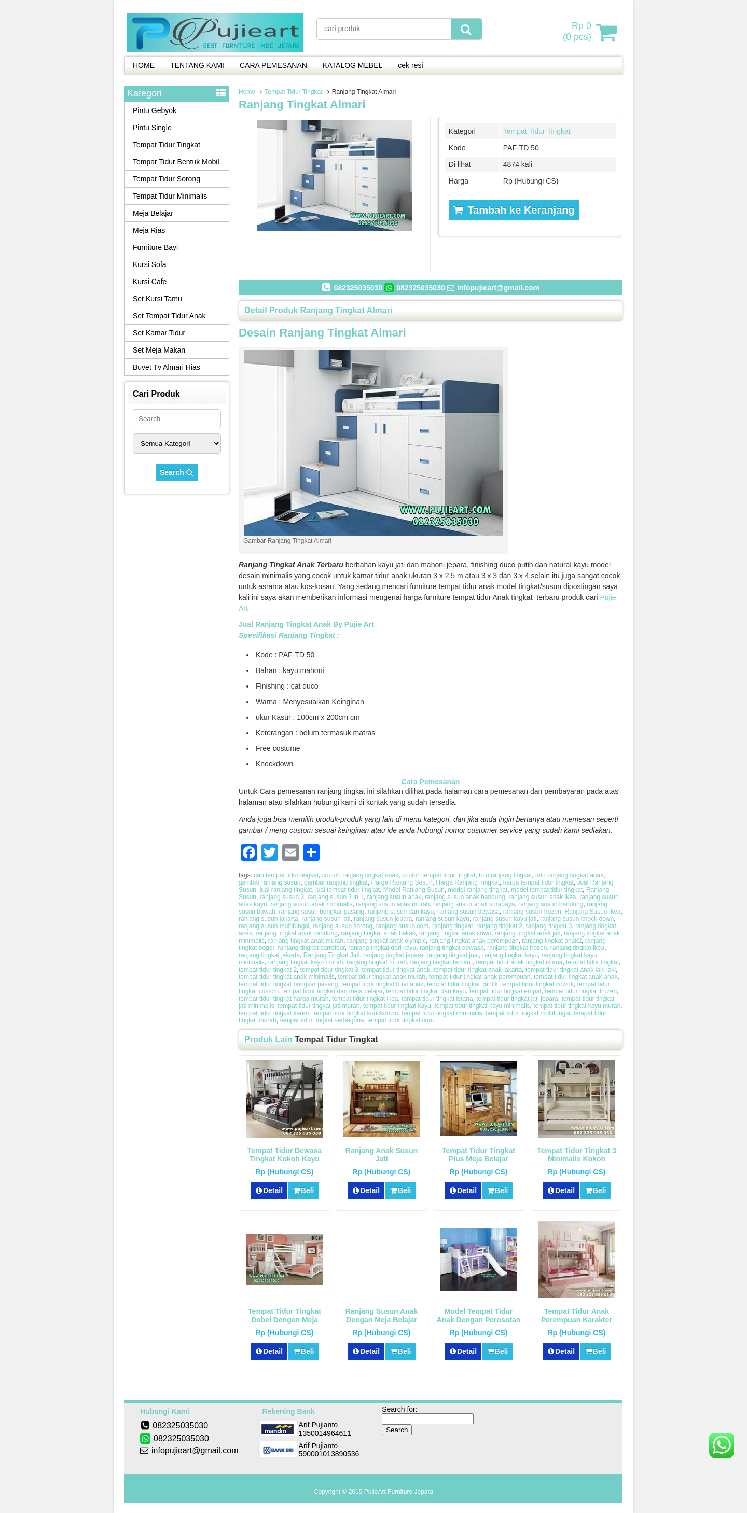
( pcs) (578, 32)
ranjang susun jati (325, 918)
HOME (144, 65)
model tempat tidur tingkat (547, 889)
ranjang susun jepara (383, 918)
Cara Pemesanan (431, 782)
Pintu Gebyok (154, 110)
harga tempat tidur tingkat (538, 882)
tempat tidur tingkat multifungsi (528, 1013)
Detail (269, 1190)
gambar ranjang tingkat (336, 882)
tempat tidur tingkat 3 (329, 969)
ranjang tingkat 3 (549, 926)
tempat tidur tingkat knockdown (355, 1013)
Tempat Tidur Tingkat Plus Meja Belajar (478, 1154)
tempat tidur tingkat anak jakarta (478, 969)
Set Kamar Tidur (159, 333)
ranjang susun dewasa (468, 911)
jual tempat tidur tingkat (347, 889)
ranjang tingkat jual (452, 955)
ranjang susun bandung (550, 904)
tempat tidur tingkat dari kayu (426, 991)
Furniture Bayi (155, 247)
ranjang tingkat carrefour (311, 947)
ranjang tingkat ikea (577, 947)
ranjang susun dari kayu (401, 911)
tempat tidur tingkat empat (505, 991)
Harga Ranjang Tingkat (468, 882)
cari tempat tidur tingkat (286, 875)
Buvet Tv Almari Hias (166, 367)
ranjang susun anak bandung (465, 897)
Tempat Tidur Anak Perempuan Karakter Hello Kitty (576, 1319)
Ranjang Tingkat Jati (331, 955)
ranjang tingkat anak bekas (378, 933)
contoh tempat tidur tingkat (438, 875)
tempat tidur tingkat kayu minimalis (482, 1006)
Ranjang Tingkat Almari (302, 104)
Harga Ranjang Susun (402, 882)
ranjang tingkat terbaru (441, 962)
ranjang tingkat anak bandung (297, 933)
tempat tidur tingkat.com (400, 1020)
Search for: (399, 1409)
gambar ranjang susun (269, 882)
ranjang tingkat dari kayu (382, 947)
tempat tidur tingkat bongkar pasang (288, 984)
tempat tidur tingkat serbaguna (322, 1020)
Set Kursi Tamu (157, 299)
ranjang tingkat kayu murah (305, 962)
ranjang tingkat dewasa (451, 947)
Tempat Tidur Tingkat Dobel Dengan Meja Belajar (284, 1319)
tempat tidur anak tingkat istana (519, 962)
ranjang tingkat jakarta (269, 955)
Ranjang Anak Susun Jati (381, 1154)
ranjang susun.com (402, 926)
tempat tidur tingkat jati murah (318, 1006)
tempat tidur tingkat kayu (397, 1006)
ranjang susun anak (394, 897)
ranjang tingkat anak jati (528, 933)
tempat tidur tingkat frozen (581, 991)
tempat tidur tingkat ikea (365, 998)
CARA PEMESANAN (273, 65)
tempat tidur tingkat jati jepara (517, 998)
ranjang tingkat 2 (499, 926)
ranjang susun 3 (282, 897)
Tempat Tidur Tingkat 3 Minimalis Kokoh (576, 1154)
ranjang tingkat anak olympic (386, 940)
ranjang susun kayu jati (505, 918)
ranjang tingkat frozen (517, 947)
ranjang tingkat (452, 926)
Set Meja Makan (159, 350)
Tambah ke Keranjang (514, 210)
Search (177, 472)
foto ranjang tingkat (505, 875)
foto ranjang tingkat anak (569, 875)
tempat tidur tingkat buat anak (382, 984)
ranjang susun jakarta (268, 918)
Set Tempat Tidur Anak (169, 316)
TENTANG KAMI (197, 65)
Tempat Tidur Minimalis (170, 196)
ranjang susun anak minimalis (311, 904)
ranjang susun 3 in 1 (336, 897)
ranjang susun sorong (342, 926)
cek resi (410, 65)
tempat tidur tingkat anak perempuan (479, 976)
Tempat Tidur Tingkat (293, 91)
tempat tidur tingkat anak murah (381, 976)
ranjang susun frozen (532, 911)
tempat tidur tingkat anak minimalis (287, 976)
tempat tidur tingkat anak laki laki (570, 969)
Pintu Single (152, 127)
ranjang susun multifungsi (274, 926)
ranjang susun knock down (577, 918)
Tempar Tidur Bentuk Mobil (176, 162)
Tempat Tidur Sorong (166, 179)
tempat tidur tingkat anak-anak (575, 976)
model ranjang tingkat (478, 889)
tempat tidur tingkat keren (274, 1013)
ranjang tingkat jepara (393, 955)
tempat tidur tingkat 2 (268, 969)
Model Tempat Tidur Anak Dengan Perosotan (479, 1315)
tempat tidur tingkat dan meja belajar (332, 991)
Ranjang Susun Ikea (592, 911)
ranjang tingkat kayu (510, 955)
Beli (303, 1190)
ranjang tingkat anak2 (552, 940)
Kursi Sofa (150, 264)
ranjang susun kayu (442, 918)
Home (247, 91)
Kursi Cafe (150, 281)
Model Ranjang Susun (414, 889)
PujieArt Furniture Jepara (398, 1491)
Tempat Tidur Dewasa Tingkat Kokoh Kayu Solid (284, 1158)
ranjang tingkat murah (377, 962)
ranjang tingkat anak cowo (455, 933)
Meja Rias (149, 230)
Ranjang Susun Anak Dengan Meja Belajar (381, 1315)
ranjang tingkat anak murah (305, 940)
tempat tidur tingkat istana (437, 998)
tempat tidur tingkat (592, 962)
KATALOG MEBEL (352, 65)
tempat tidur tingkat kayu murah (576, 1006)
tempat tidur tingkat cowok (537, 984)
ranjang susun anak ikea (542, 897)
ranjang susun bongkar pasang (321, 911)
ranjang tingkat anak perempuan (474, 940)
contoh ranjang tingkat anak (360, 875)
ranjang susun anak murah (393, 904)
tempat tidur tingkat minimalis (442, 1013)
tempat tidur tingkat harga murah (283, 998)
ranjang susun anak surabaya (474, 904)
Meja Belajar (153, 213)
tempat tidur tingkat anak (396, 969)
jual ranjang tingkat (286, 889)
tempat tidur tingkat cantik (462, 984)
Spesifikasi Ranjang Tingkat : (289, 635)
